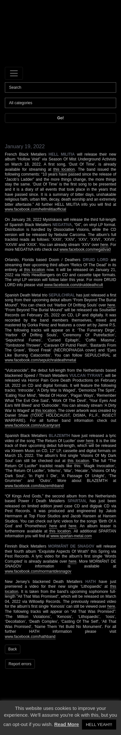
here (104, 244)
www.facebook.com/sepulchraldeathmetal (40, 360)
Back (12, 649)
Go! (60, 118)
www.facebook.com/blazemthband (34, 486)
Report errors (20, 664)
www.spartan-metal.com (71, 536)
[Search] (60, 87)
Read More (66, 724)
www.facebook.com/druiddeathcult (73, 285)
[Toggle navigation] (14, 73)
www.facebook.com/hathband (30, 636)
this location (64, 169)
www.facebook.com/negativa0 (85, 249)
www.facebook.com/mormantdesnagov (38, 571)
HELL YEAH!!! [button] (99, 724)
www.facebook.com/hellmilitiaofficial (35, 209)
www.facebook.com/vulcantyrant (32, 425)
